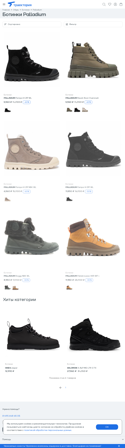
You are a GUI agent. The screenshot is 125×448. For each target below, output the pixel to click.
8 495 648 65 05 (11, 416)
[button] (32, 59)
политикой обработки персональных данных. (48, 430)
